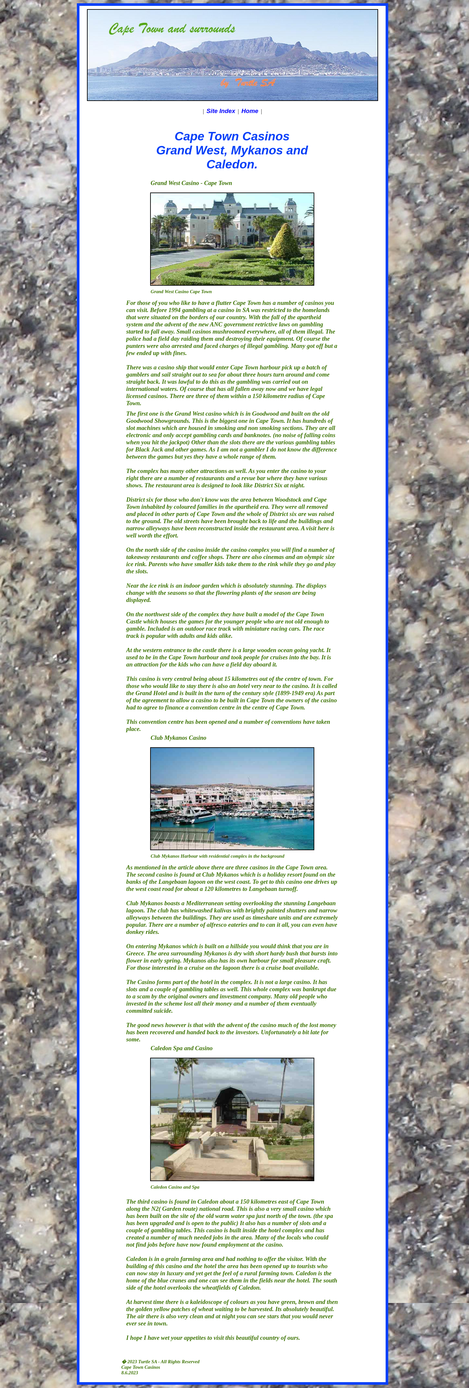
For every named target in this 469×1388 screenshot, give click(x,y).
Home (249, 110)
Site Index (220, 110)
